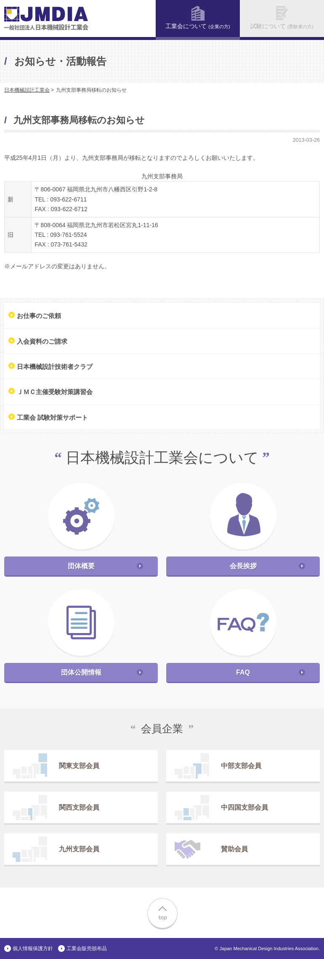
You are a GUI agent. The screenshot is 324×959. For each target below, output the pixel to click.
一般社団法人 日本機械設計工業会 (46, 18)
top (162, 912)
